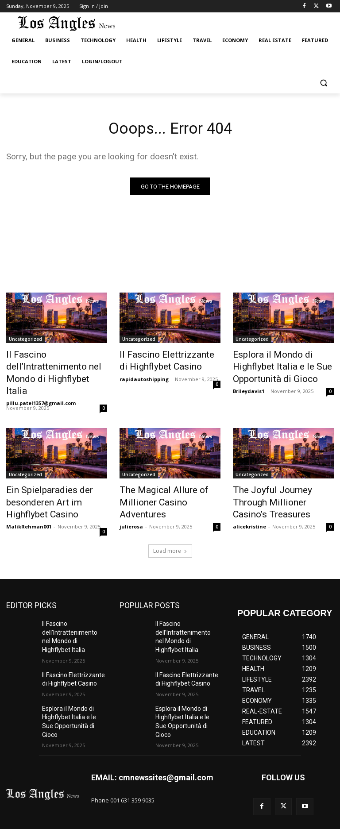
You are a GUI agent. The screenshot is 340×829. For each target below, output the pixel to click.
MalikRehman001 (28, 498)
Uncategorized (25, 341)
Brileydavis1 (248, 386)
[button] (323, 83)
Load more (170, 522)
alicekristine (249, 488)
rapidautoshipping (144, 376)
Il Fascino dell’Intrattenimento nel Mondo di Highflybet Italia (55, 360)
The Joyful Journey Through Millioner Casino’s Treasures (280, 472)
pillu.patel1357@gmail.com (41, 376)
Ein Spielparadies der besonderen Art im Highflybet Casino (54, 477)
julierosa (131, 488)
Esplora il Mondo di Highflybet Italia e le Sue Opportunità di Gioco (282, 365)
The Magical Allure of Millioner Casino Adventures (170, 472)
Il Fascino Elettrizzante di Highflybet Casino (161, 360)
